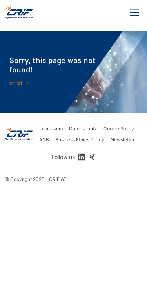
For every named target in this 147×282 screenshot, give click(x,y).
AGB (44, 140)
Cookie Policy (118, 129)
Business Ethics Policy (79, 140)
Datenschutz (83, 129)
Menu (134, 12)
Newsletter (122, 140)
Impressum (51, 129)
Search (113, 12)
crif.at (15, 83)
